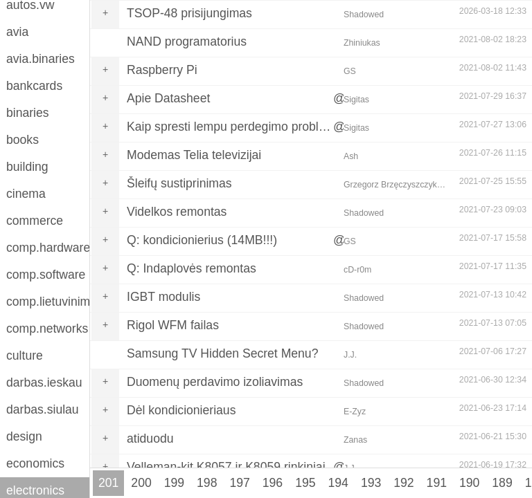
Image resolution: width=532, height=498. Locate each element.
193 (371, 483)
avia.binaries (40, 59)
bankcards (34, 86)
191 (437, 483)
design (24, 436)
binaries (27, 113)
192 (403, 483)
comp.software (45, 275)
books (22, 140)
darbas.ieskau (44, 382)
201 (108, 483)
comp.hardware (47, 248)
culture (24, 355)
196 (273, 483)
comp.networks (47, 328)
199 (174, 483)
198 (207, 483)
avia (17, 32)
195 (305, 483)
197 (239, 483)
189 (502, 483)
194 (338, 483)
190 (469, 483)
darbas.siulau (42, 409)
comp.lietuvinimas (47, 301)
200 (141, 483)
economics (35, 463)
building (27, 167)
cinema (26, 194)
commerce (34, 221)
